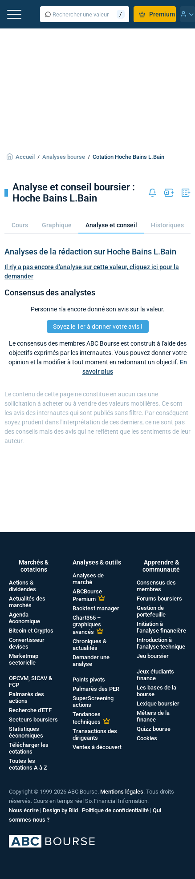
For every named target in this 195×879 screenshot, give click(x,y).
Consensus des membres (156, 586)
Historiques (167, 225)
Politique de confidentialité (115, 810)
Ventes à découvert (97, 747)
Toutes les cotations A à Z (28, 764)
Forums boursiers (159, 598)
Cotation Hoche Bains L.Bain (128, 156)
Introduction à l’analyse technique (161, 643)
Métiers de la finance (153, 716)
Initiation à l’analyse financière (161, 627)
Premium (157, 14)
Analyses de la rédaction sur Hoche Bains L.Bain (90, 251)
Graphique (57, 225)
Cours (20, 225)
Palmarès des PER (96, 688)
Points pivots (89, 679)
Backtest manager (96, 608)
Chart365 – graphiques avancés (87, 624)
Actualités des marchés (27, 602)
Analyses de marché (88, 578)
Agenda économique (24, 618)
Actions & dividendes (22, 586)
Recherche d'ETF (30, 710)
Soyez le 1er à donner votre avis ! (97, 326)
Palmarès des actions (26, 697)
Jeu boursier (153, 656)
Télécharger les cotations (29, 748)
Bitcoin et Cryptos (31, 630)
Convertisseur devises (27, 643)
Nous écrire (24, 810)
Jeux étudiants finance (155, 674)
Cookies (147, 738)
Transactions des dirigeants (95, 734)
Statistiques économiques (26, 732)
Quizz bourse (154, 729)
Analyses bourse (63, 156)
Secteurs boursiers (33, 719)
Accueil (25, 156)
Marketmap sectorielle (23, 659)
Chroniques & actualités (89, 644)
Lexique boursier (158, 703)
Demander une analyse (91, 660)
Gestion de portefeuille (151, 611)
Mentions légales (121, 791)
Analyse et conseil (111, 225)
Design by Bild (60, 810)
